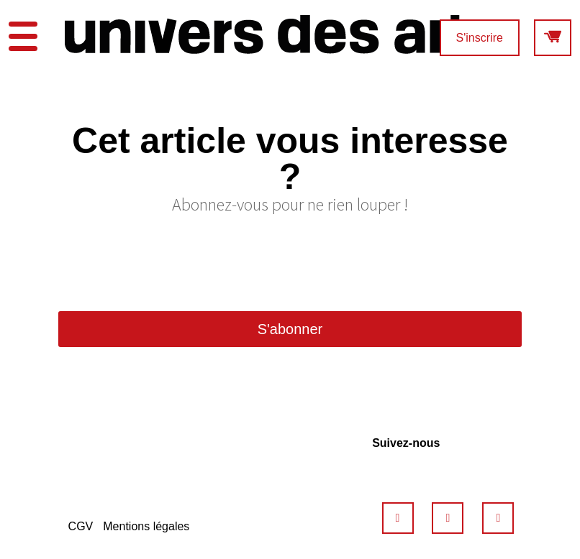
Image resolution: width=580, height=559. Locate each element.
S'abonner (290, 329)
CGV (81, 526)
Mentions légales (146, 526)
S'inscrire (479, 38)
